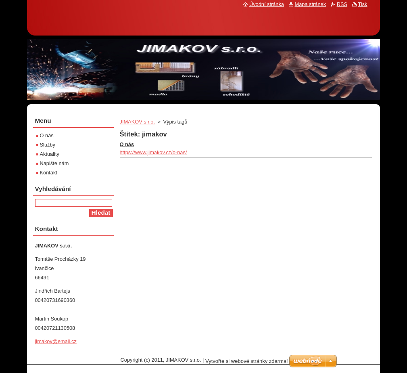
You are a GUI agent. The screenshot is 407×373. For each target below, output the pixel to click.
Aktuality (49, 154)
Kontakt (48, 173)
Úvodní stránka (266, 4)
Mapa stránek (310, 4)
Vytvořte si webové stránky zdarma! (246, 361)
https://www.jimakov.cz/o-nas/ (153, 152)
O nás (127, 144)
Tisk (362, 4)
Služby (47, 145)
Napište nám (54, 163)
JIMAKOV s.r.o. (137, 122)
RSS (342, 4)
